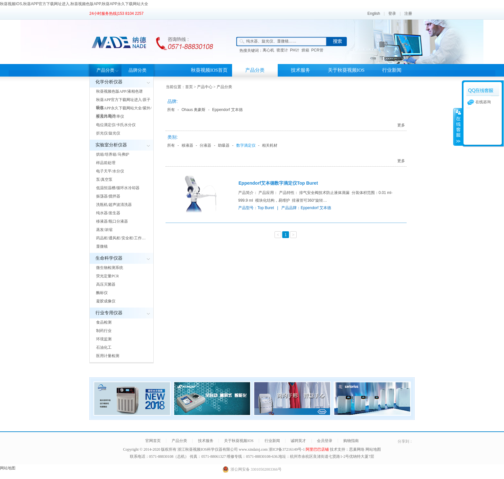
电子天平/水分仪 (110, 171)
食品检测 (104, 322)
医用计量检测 (107, 356)
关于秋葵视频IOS (346, 70)
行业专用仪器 (108, 312)
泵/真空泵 (104, 179)
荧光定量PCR (107, 276)
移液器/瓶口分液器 (112, 221)
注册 (408, 13)
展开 (457, 127)
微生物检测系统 (109, 267)
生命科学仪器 (108, 258)
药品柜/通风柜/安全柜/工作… (121, 238)
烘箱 (305, 50)
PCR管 (317, 50)
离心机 (268, 50)
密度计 (282, 50)
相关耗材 (269, 145)
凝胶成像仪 (105, 301)
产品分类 (105, 70)
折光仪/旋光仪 (108, 133)
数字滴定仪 (246, 145)
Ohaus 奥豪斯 (194, 109)
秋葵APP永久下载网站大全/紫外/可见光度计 (124, 112)
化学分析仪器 (108, 81)
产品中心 (204, 87)
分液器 (205, 145)
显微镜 (102, 246)
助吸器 (224, 145)
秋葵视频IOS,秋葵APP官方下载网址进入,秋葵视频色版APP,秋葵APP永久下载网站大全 (74, 4)
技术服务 (300, 70)
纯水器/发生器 (108, 213)
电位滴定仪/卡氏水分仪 (116, 125)
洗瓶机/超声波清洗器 (114, 204)
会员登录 (324, 440)
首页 (189, 87)
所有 (171, 109)
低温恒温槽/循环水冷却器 (118, 188)
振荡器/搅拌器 (108, 196)
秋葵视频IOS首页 (209, 70)
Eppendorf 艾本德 (227, 109)
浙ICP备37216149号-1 (287, 449)
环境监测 (104, 339)
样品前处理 (105, 163)
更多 (401, 125)
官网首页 (153, 440)
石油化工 (104, 347)
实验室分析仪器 (111, 145)
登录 (392, 13)
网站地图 (373, 449)
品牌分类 (138, 70)
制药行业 (104, 330)
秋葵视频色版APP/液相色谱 (119, 91)
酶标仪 (102, 292)
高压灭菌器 (105, 284)
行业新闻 (391, 70)
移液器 (187, 145)
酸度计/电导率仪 (110, 116)
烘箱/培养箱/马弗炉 (112, 154)
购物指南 (351, 440)
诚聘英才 (298, 440)
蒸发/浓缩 (104, 229)
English (373, 13)
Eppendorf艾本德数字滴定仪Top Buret (278, 183)
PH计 (294, 50)
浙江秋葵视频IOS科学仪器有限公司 (207, 449)
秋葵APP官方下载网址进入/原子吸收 (123, 103)
